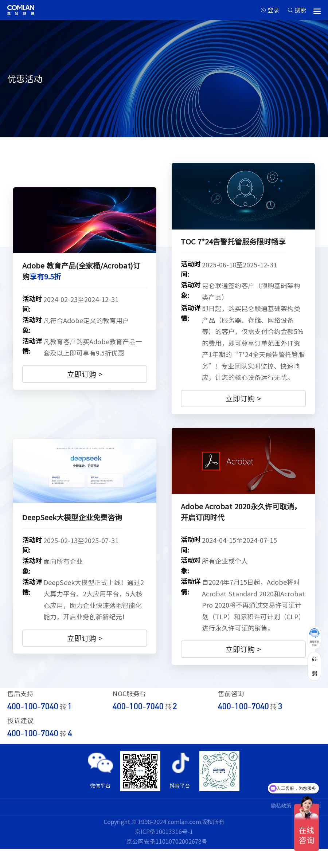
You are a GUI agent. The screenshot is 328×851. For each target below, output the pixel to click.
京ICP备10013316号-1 (164, 833)
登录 (270, 11)
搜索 (299, 11)
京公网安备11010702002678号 (166, 843)
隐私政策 (276, 808)
